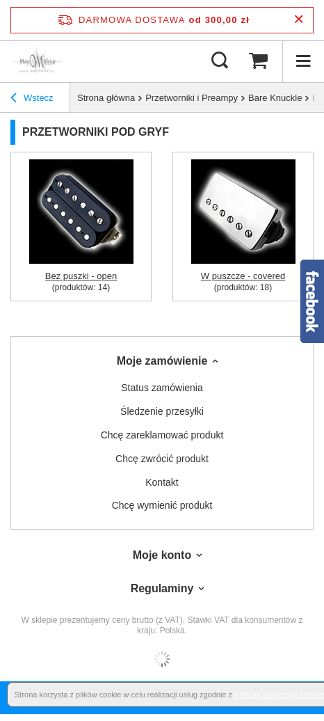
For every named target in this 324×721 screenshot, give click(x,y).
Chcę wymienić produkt (162, 505)
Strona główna (106, 98)
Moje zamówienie (162, 361)
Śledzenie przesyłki (162, 411)
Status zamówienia (162, 387)
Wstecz (32, 98)
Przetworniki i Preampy (191, 98)
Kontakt (161, 482)
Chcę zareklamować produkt (162, 435)
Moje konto (162, 555)
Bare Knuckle (275, 98)
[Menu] (303, 61)
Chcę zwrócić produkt (162, 458)
